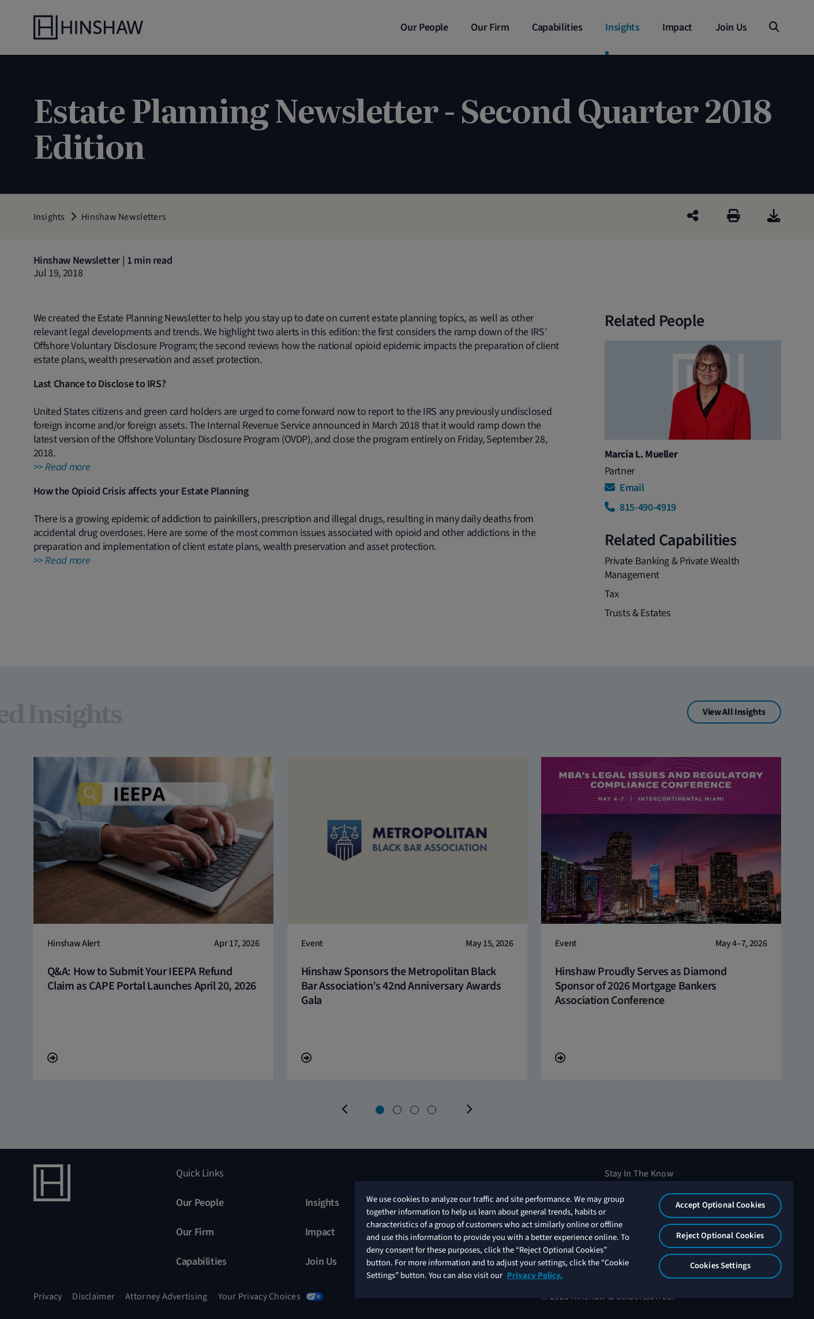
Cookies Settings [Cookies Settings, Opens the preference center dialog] (720, 1266)
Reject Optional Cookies (720, 1236)
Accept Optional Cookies (720, 1205)
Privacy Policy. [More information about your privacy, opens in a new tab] (534, 1275)
